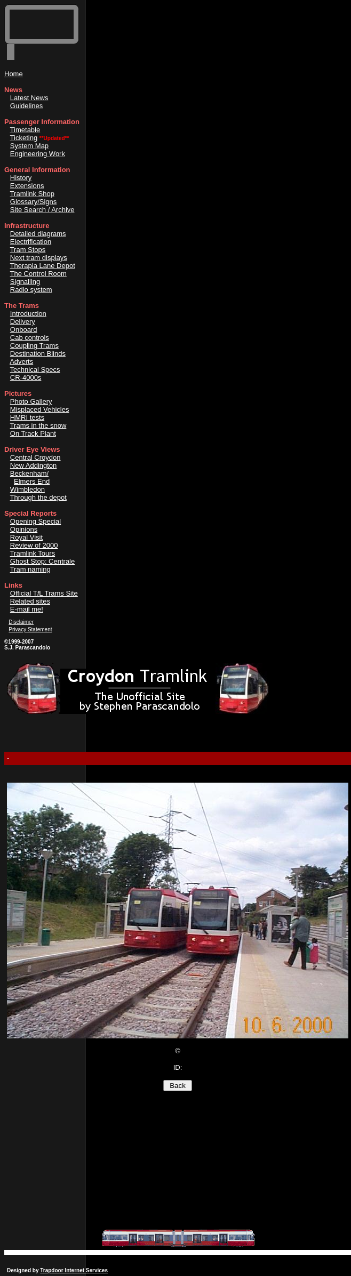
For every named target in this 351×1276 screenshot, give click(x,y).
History (20, 178)
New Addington (33, 465)
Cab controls (29, 338)
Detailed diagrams (38, 234)
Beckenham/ (29, 473)
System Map (29, 146)
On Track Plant (33, 433)
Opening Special (35, 521)
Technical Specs (35, 369)
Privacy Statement (30, 629)
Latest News (29, 98)
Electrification (30, 242)
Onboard (23, 330)
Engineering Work (37, 154)
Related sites (30, 601)
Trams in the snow (38, 425)
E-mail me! (26, 609)
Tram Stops (28, 250)
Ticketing (24, 138)
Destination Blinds (38, 353)
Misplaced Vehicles (39, 409)
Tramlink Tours (32, 553)
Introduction (28, 314)
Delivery (22, 322)
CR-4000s (26, 377)
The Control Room (38, 274)
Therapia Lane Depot (42, 266)
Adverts (21, 361)
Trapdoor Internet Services (74, 1270)
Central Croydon (35, 457)
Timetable (25, 130)
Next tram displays (38, 258)
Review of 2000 (34, 545)
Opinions (23, 529)
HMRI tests (27, 417)
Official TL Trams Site (44, 593)
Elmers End (32, 481)
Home (13, 74)
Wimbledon (27, 489)
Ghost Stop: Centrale (42, 561)
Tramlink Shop (32, 194)
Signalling (25, 282)
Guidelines (26, 106)
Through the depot (38, 497)
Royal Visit (26, 537)
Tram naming (30, 569)
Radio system (31, 290)
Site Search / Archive (42, 210)
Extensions (27, 186)
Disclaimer (21, 622)
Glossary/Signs (33, 202)
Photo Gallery (31, 401)
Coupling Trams (34, 346)
